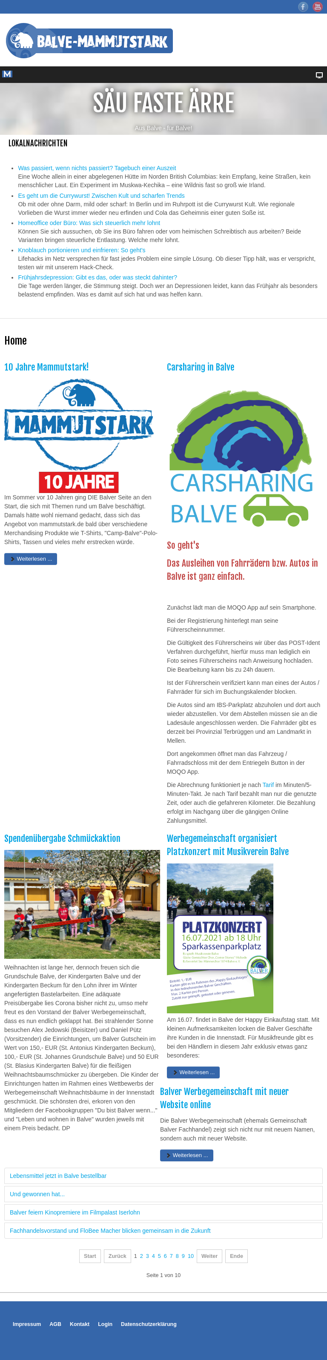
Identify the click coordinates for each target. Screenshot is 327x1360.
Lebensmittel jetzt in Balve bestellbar (58, 1175)
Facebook (303, 7)
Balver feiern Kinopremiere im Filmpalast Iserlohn (75, 1212)
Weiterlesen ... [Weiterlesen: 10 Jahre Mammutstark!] (30, 559)
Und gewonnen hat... (37, 1194)
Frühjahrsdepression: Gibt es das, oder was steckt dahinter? (97, 277)
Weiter (209, 1256)
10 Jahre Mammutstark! (46, 367)
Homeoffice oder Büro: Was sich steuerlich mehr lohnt (89, 223)
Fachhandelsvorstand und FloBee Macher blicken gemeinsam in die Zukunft (110, 1230)
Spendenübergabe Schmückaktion (62, 838)
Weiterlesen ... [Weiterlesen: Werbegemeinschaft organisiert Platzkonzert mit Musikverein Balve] (193, 1072)
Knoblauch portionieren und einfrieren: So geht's (81, 250)
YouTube (318, 7)
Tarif (268, 784)
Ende (236, 1256)
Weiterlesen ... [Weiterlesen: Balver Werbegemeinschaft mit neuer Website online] (186, 1155)
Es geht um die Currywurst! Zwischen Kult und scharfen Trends (101, 195)
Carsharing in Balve (200, 367)
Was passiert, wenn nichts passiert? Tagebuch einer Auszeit (97, 168)
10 (191, 1256)
